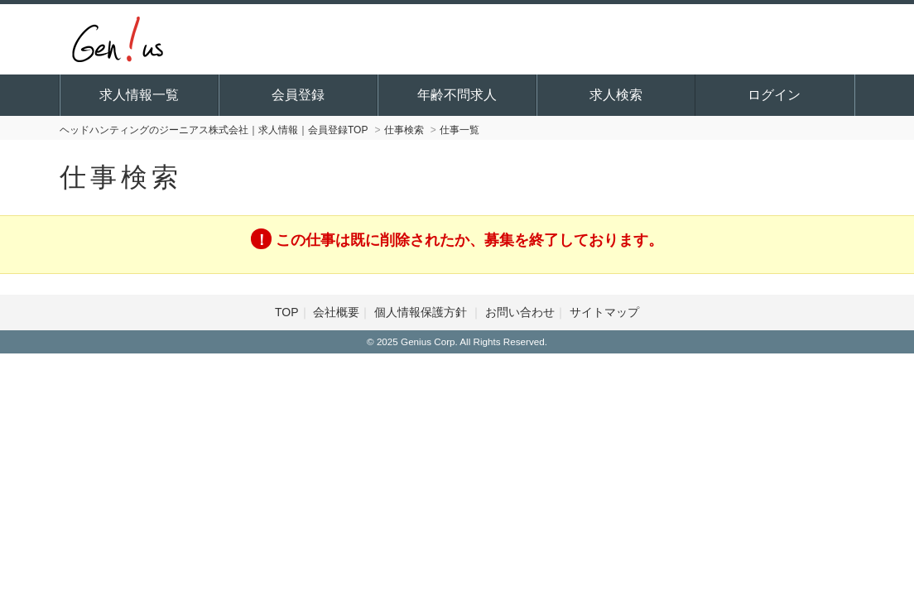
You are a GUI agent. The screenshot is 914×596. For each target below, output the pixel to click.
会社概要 (336, 312)
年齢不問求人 (457, 95)
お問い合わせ (520, 312)
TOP (287, 312)
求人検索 (615, 95)
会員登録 (298, 95)
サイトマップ (604, 312)
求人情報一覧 (139, 95)
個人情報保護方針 (422, 312)
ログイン (774, 95)
